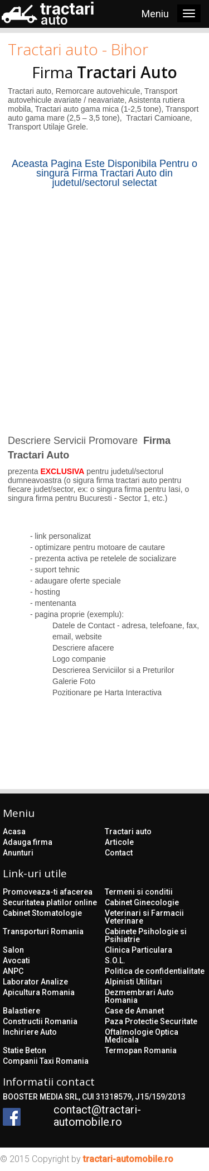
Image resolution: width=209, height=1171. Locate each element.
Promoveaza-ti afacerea (48, 892)
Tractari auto (128, 831)
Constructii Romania (40, 1021)
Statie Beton (24, 1050)
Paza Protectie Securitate (151, 1021)
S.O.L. (115, 960)
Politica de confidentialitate (155, 971)
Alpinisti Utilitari (133, 982)
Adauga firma (27, 842)
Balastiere (21, 1011)
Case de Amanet (134, 1011)
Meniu (155, 14)
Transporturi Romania (43, 931)
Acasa (14, 831)
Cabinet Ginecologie (142, 902)
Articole (119, 842)
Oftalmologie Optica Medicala (141, 1036)
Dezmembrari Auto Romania (139, 996)
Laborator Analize (35, 982)
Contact (119, 853)
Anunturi (18, 853)
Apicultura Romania (39, 992)
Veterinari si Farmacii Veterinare (144, 917)
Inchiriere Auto (30, 1032)
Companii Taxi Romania (46, 1061)
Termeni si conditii (139, 892)
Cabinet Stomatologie (42, 913)
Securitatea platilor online (50, 902)
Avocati (16, 960)
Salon (13, 950)
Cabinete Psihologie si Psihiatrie (146, 935)
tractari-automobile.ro (128, 1159)
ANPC (13, 971)
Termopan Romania (141, 1050)
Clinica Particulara (138, 950)
